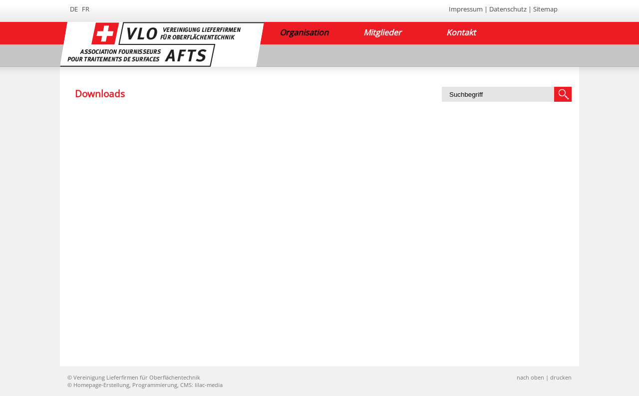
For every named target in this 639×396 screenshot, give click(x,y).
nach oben (530, 377)
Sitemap (545, 8)
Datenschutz (508, 8)
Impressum (466, 8)
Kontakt (461, 32)
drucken (561, 377)
